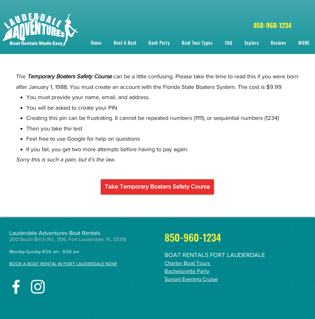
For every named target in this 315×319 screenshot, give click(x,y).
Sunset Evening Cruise (191, 279)
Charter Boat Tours (188, 263)
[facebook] (16, 286)
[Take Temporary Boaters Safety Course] (157, 186)
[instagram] (37, 286)
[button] (197, 42)
